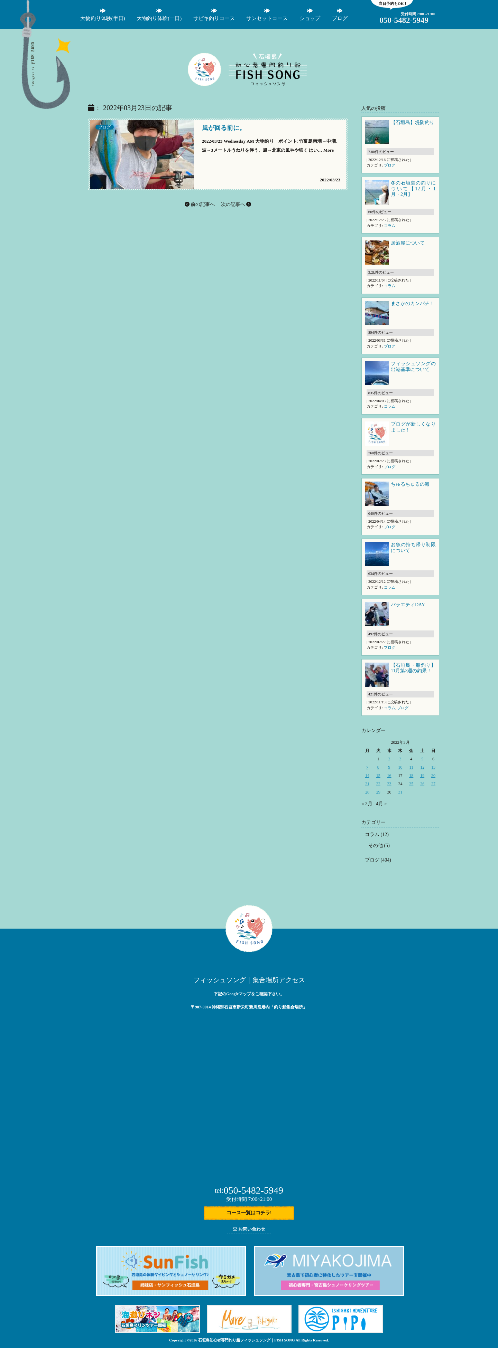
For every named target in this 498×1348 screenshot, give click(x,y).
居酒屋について (408, 243)
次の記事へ (236, 204)
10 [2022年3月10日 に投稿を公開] (400, 767)
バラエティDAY (408, 604)
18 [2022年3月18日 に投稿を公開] (411, 775)
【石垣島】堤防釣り (412, 122)
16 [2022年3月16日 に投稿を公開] (389, 775)
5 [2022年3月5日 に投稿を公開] (422, 759)
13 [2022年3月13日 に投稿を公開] (433, 767)
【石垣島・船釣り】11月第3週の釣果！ (413, 668)
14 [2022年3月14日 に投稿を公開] (367, 775)
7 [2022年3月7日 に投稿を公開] (367, 767)
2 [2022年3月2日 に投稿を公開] (389, 759)
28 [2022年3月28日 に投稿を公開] (367, 792)
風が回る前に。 (224, 128)
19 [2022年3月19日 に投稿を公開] (422, 775)
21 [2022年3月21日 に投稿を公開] (367, 783)
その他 (375, 845)
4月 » (381, 803)
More (328, 150)
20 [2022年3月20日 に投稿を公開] (433, 775)
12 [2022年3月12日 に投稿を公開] (422, 767)
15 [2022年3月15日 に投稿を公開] (378, 775)
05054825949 (403, 20)
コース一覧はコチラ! (249, 1212)
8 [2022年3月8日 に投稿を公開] (378, 767)
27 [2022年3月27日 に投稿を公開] (433, 783)
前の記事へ (200, 204)
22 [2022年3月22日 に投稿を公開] (378, 783)
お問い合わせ (249, 1229)
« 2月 (366, 803)
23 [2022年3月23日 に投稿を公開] (389, 783)
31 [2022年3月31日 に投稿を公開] (400, 792)
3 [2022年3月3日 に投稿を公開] (400, 759)
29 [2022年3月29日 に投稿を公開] (378, 792)
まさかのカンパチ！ (412, 303)
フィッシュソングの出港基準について (413, 366)
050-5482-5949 (249, 1190)
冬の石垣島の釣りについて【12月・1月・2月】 (413, 188)
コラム (389, 226)
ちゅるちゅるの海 (410, 484)
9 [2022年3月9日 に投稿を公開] (389, 767)
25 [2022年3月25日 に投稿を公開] (411, 783)
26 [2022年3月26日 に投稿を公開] (422, 783)
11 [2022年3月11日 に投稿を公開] (411, 767)
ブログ (104, 127)
